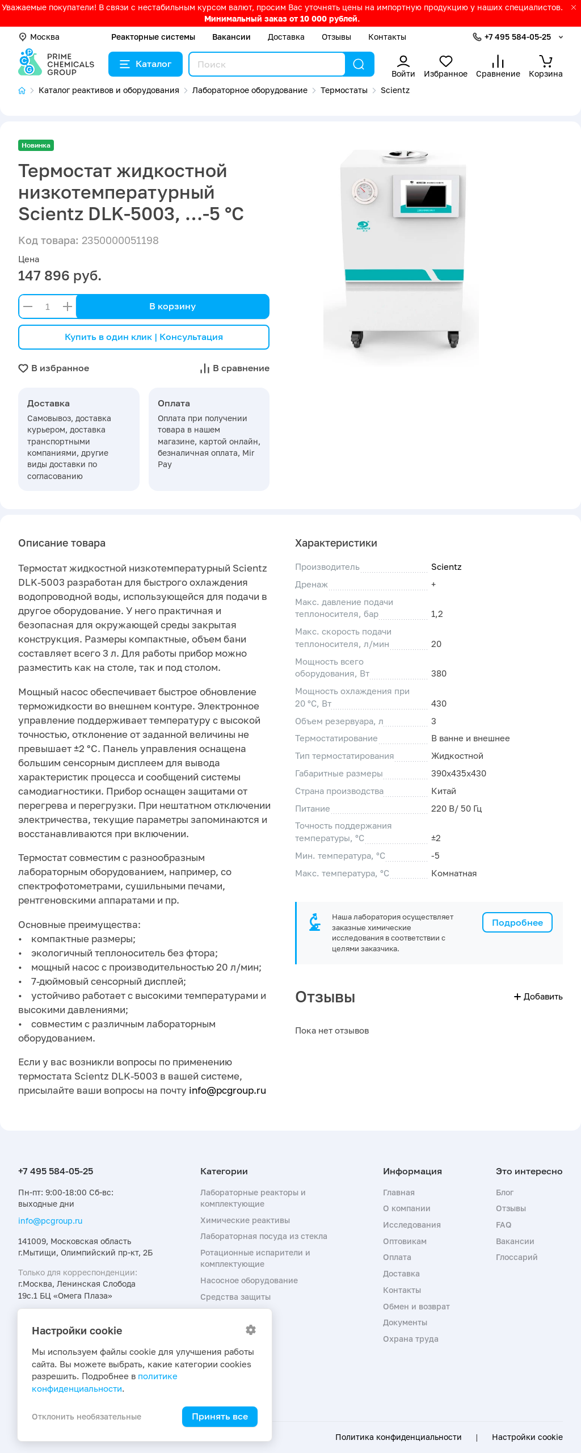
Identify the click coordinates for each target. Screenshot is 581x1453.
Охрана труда (411, 1338)
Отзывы (336, 36)
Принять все (220, 1416)
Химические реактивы (245, 1220)
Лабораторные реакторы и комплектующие (253, 1197)
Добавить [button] (538, 996)
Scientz (446, 566)
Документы (405, 1322)
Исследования (412, 1224)
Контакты (387, 36)
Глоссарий (517, 1257)
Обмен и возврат (416, 1306)
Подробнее (517, 922)
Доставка (286, 36)
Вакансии (231, 36)
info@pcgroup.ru (227, 1090)
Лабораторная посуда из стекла (263, 1236)
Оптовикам (405, 1241)
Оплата (397, 1257)
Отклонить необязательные (86, 1416)
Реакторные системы (153, 36)
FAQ (504, 1224)
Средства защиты (235, 1296)
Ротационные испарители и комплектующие (255, 1258)
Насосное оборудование (249, 1280)
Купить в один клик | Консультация (144, 336)
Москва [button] (39, 36)
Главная (399, 1192)
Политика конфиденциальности (398, 1437)
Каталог (145, 63)
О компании (407, 1208)
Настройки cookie (527, 1437)
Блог (504, 1192)
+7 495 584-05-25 (518, 36)
